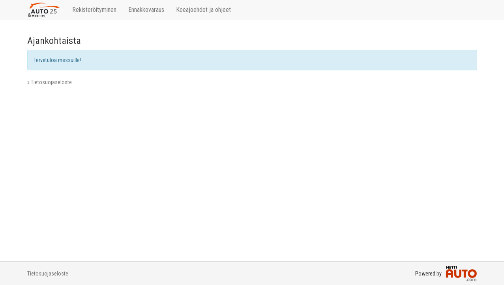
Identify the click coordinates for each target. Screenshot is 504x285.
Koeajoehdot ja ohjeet (203, 9)
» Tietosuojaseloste (49, 82)
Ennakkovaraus (146, 9)
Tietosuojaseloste (47, 273)
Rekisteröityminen (94, 9)
